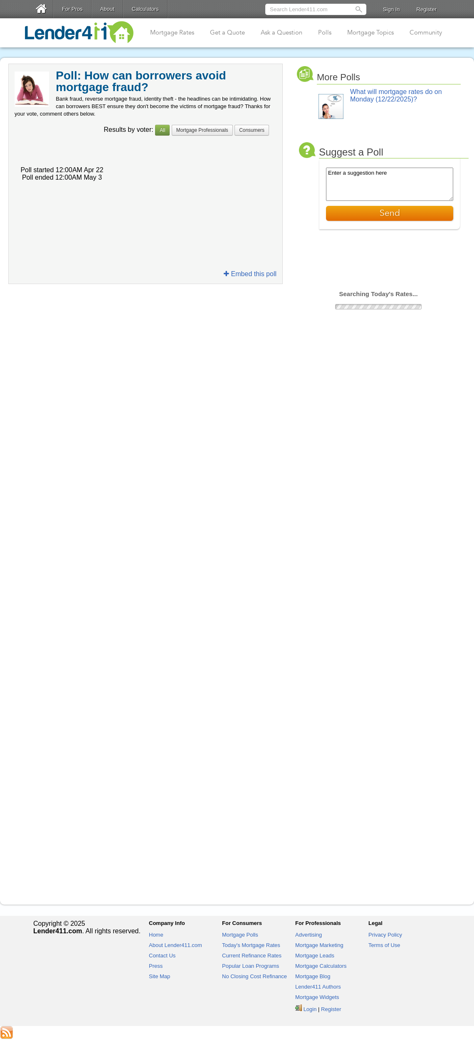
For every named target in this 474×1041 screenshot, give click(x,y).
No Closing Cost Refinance (254, 976)
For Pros (72, 9)
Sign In (391, 9)
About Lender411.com (175, 945)
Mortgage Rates (172, 32)
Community (426, 32)
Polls (324, 32)
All (162, 130)
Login (310, 1009)
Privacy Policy (385, 935)
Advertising (308, 935)
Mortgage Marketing (319, 945)
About (107, 9)
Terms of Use (384, 945)
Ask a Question (281, 32)
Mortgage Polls (240, 935)
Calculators (145, 9)
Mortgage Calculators (321, 966)
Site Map (159, 976)
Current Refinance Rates (251, 955)
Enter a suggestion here (389, 184)
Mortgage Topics (370, 32)
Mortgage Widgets (317, 997)
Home (156, 935)
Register (427, 9)
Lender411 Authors (318, 987)
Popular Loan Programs (250, 966)
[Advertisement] (145, 306)
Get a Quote (227, 32)
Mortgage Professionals (202, 130)
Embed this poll (250, 273)
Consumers (251, 130)
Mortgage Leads (314, 955)
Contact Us (162, 955)
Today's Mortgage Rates (251, 945)
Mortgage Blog (313, 976)
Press (156, 966)
